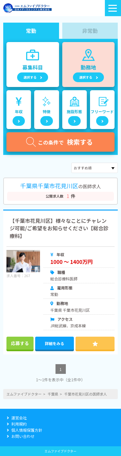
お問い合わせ (23, 436)
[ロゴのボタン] (113, 8)
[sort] (94, 168)
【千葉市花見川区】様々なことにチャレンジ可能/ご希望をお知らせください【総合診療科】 (59, 228)
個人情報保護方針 (26, 430)
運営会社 (19, 417)
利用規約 (19, 424)
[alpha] (27, 8)
